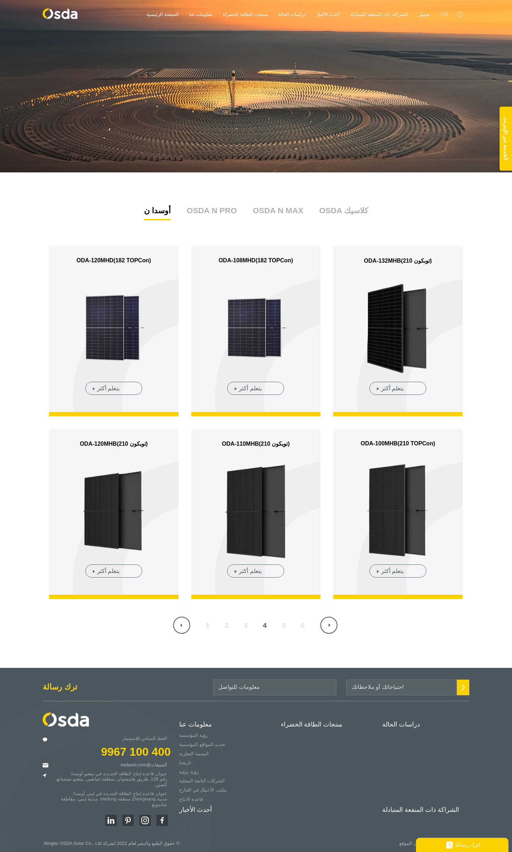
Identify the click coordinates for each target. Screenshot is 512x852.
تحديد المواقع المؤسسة (202, 742)
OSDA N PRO (212, 208)
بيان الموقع (410, 841)
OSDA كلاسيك (343, 208)
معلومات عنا (201, 14)
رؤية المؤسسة (193, 733)
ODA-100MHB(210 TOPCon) (398, 442)
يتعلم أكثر (108, 387)
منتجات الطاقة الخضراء (245, 14)
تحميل (424, 14)
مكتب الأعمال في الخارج (202, 788)
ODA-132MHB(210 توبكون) (398, 259)
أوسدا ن (157, 208)
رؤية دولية (188, 770)
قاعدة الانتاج (191, 797)
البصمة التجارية (194, 752)
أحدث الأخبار (328, 14)
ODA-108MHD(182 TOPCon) (256, 259)
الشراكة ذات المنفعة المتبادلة (379, 14)
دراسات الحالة (292, 14)
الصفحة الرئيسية (162, 14)
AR (445, 14)
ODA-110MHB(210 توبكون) (256, 442)
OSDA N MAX (278, 208)
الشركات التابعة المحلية (202, 779)
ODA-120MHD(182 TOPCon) (113, 259)
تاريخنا (185, 761)
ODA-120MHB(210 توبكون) (114, 442)
